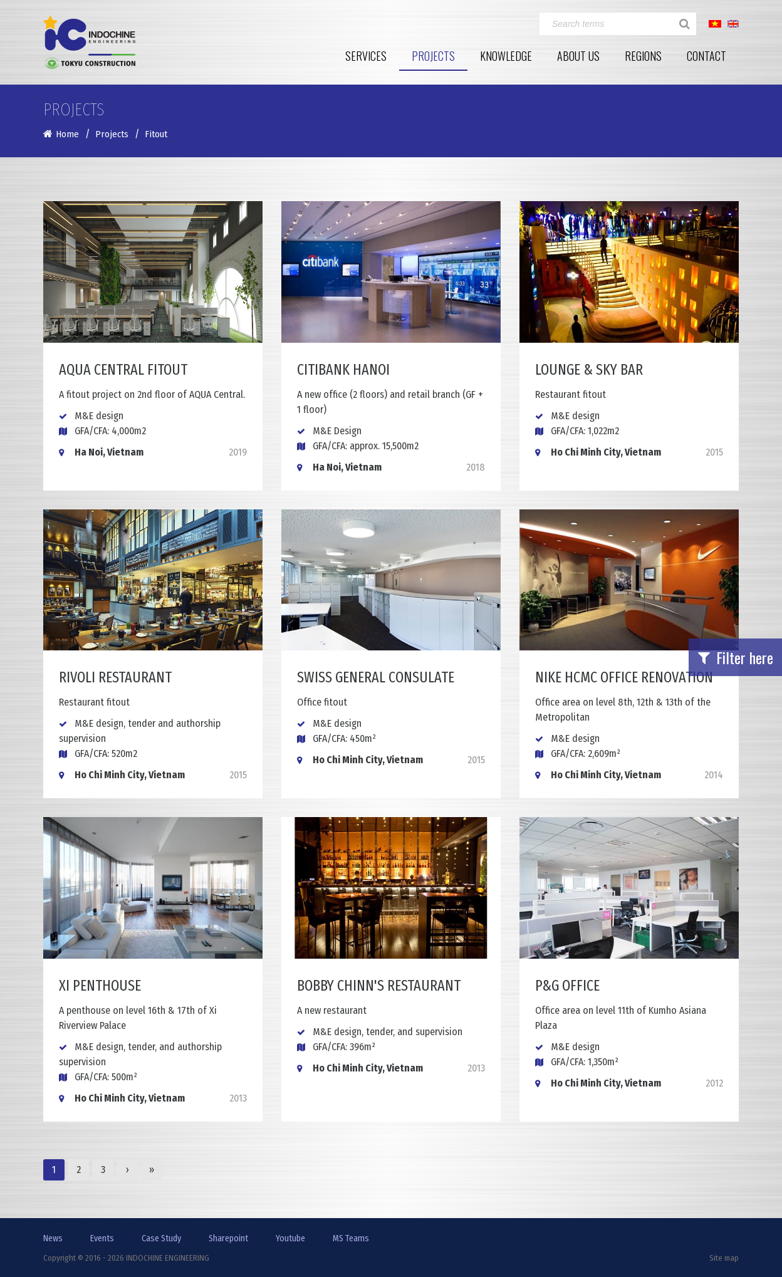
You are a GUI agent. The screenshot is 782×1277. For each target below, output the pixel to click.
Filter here (735, 657)
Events (102, 1238)
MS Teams (351, 1238)
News (53, 1238)
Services (366, 56)
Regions (643, 56)
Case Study (161, 1238)
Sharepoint (228, 1238)
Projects (433, 56)
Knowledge (506, 56)
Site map (724, 1258)
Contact (706, 56)
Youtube (290, 1238)
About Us (578, 56)
